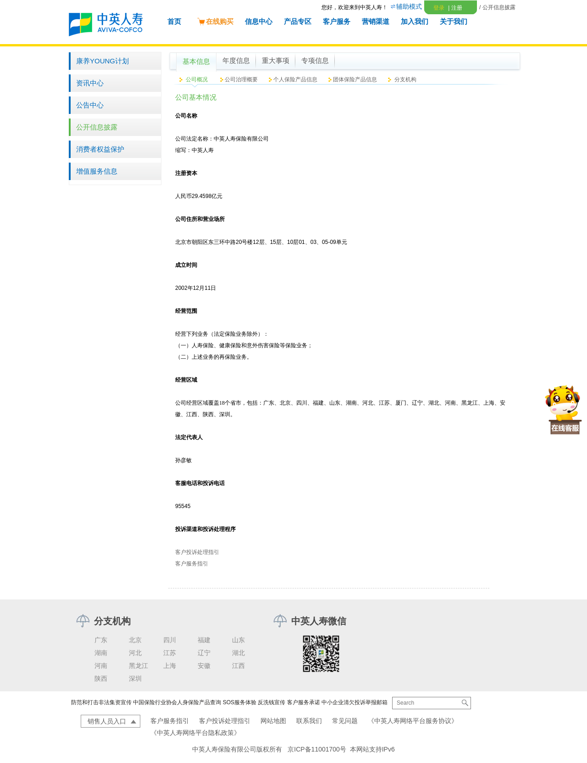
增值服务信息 (96, 171)
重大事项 (275, 60)
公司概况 (197, 79)
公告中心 (90, 105)
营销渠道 (375, 21)
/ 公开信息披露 (497, 7)
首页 (174, 21)
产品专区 (297, 21)
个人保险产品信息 (295, 79)
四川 (169, 640)
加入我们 (414, 21)
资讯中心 (90, 83)
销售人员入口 (107, 721)
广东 (100, 640)
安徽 (204, 665)
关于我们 (453, 21)
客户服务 (336, 21)
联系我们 (309, 720)
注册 (455, 8)
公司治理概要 (241, 79)
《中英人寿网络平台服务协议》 (413, 720)
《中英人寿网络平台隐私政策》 (195, 732)
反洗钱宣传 (271, 702)
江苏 (169, 652)
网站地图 (273, 720)
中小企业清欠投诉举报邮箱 (354, 702)
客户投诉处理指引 (197, 552)
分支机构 (405, 79)
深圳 (135, 678)
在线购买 (215, 21)
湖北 (238, 652)
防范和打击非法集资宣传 (101, 702)
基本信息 (196, 61)
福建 (204, 640)
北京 (135, 640)
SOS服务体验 (239, 702)
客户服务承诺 (303, 702)
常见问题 (345, 720)
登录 (438, 8)
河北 (135, 652)
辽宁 (204, 652)
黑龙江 (138, 665)
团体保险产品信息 (355, 79)
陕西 (100, 678)
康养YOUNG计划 (102, 61)
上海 (169, 665)
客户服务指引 (191, 563)
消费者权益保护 (100, 149)
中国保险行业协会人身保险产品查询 (177, 702)
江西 (238, 665)
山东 (238, 640)
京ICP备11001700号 (317, 749)
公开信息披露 (96, 127)
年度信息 (236, 60)
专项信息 (315, 60)
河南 (100, 665)
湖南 (100, 652)
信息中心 (258, 21)
